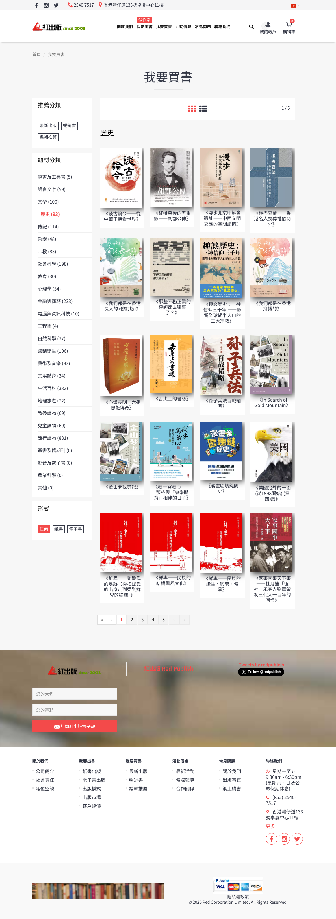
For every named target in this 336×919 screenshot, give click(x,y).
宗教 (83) (47, 251)
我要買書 (164, 26)
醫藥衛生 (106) (53, 350)
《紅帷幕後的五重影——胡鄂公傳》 (172, 215)
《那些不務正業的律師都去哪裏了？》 (172, 307)
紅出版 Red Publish (168, 668)
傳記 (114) (48, 226)
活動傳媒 (183, 26)
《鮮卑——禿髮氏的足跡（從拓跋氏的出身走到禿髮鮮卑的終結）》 (122, 586)
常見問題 (203, 26)
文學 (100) (48, 201)
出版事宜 (231, 779)
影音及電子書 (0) (55, 462)
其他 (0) (46, 487)
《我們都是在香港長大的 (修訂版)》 (122, 305)
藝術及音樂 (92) (54, 363)
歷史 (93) (50, 213)
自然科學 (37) (52, 338)
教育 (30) (47, 276)
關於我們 (125, 26)
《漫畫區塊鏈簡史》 (222, 488)
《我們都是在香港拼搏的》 (272, 305)
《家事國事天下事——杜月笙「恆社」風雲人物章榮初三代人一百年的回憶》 (272, 589)
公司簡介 (45, 770)
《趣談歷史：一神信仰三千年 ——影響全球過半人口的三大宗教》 (222, 312)
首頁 (36, 54)
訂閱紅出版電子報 (74, 726)
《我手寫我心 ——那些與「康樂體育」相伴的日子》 (172, 492)
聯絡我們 (222, 26)
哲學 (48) (47, 238)
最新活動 (185, 770)
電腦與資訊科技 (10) (58, 313)
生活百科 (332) (53, 387)
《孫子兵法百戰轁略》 (222, 403)
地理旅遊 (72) (52, 400)
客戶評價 (91, 805)
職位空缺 (45, 788)
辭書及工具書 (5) (55, 176)
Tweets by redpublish (261, 665)
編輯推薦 (138, 788)
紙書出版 (91, 770)
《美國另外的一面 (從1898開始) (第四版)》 (272, 493)
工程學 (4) (48, 325)
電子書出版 (93, 779)
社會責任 (45, 779)
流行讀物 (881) (53, 437)
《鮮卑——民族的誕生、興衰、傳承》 (222, 584)
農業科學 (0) (50, 474)
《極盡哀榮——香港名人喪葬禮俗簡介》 (272, 218)
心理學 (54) (49, 288)
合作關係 (185, 788)
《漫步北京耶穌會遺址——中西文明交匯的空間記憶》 (222, 218)
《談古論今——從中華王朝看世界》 (122, 216)
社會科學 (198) (53, 263)
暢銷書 (136, 779)
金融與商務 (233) (55, 300)
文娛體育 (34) (52, 375)
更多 (270, 825)
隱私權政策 (238, 897)
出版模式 (91, 788)
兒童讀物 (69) (52, 425)
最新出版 (138, 770)
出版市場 (91, 796)
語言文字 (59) (52, 189)
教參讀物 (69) (52, 412)
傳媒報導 (185, 779)
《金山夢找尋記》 (122, 486)
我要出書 (144, 23)
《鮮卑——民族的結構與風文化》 (172, 580)
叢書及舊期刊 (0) (55, 450)
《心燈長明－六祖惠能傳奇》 (122, 404)
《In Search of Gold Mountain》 (272, 402)
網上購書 (231, 788)
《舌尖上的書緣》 (172, 398)
